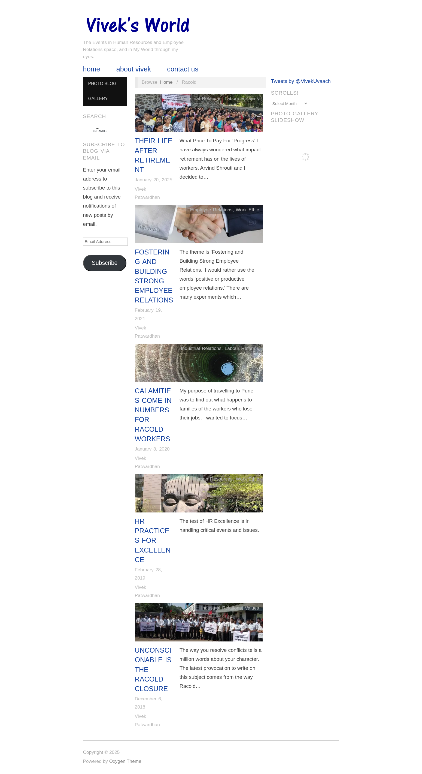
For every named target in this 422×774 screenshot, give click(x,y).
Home (91, 69)
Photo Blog (102, 83)
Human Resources (212, 479)
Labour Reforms (242, 98)
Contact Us (182, 69)
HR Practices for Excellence (153, 540)
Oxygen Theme (125, 761)
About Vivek (133, 69)
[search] (100, 131)
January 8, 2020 (152, 449)
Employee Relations (211, 209)
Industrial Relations (201, 98)
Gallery (98, 98)
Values (252, 608)
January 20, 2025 (153, 179)
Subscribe (105, 263)
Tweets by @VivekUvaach (301, 81)
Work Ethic (247, 209)
